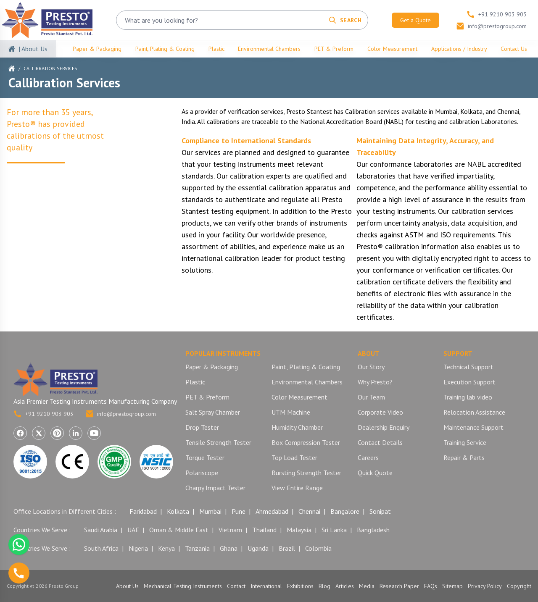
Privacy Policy (485, 586)
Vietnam (230, 530)
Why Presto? (375, 382)
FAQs (430, 586)
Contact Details (380, 442)
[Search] (344, 20)
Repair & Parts (464, 457)
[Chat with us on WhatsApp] (18, 544)
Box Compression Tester (306, 442)
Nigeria (138, 548)
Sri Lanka (334, 530)
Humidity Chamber (297, 427)
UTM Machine (291, 412)
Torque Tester (204, 457)
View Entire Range (297, 488)
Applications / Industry (459, 49)
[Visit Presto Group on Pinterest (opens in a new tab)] (57, 433)
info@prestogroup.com (120, 414)
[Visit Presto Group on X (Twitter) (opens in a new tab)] (38, 433)
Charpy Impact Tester (215, 488)
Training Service (464, 442)
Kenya (166, 548)
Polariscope (201, 472)
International (266, 586)
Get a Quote (415, 20)
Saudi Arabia (100, 530)
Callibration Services (50, 68)
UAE (133, 530)
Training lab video (467, 397)
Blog (324, 586)
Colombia (318, 548)
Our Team (371, 397)
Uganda (258, 548)
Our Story (371, 367)
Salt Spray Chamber (212, 412)
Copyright (519, 586)
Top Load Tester (294, 457)
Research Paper (399, 586)
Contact (236, 586)
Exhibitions (300, 586)
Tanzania (197, 548)
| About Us (32, 49)
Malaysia (299, 530)
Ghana (228, 548)
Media (366, 586)
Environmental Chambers (269, 49)
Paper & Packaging (97, 49)
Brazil (287, 548)
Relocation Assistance (474, 412)
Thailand (264, 530)
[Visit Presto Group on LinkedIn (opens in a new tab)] (75, 433)
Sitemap (452, 586)
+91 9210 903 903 (43, 414)
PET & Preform (333, 49)
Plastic (216, 49)
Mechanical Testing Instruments (183, 586)
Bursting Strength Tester (306, 472)
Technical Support (468, 367)
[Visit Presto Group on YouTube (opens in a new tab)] (94, 433)
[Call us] (18, 573)
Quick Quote (375, 472)
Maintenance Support (473, 427)
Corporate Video (380, 412)
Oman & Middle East (178, 530)
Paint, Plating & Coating (165, 49)
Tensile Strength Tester (218, 442)
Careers (368, 457)
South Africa (101, 548)
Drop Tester (202, 427)
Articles (344, 586)
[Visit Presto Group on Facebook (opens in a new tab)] (20, 433)
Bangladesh (373, 530)
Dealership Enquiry (383, 427)
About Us (127, 586)
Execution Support (469, 382)
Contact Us (514, 49)
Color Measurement (392, 49)
